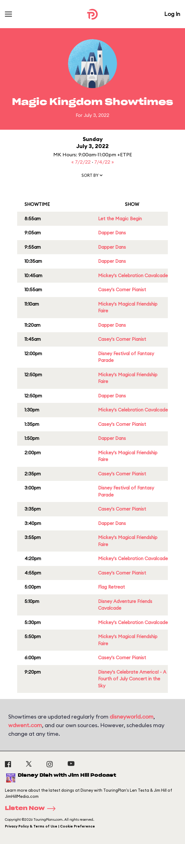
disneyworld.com (131, 716)
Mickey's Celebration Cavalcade (133, 275)
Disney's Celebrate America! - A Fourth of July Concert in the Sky (132, 679)
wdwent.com (25, 725)
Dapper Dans (112, 233)
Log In (172, 13)
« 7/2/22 (81, 162)
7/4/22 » (104, 162)
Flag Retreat (111, 587)
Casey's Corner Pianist (122, 289)
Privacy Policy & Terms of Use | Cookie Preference (50, 826)
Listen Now (32, 808)
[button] (92, 176)
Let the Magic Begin (120, 218)
